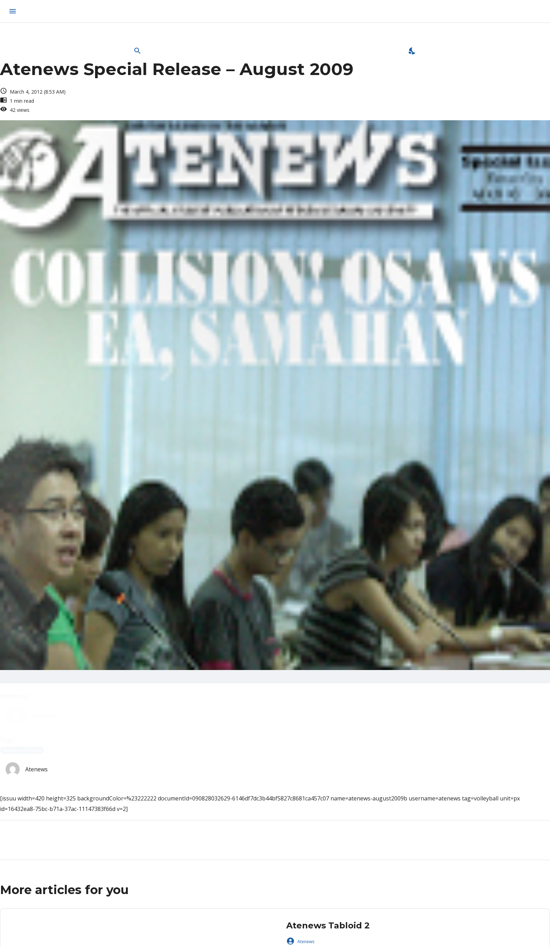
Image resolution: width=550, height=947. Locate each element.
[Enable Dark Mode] (412, 50)
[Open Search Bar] (137, 50)
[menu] (12, 11)
